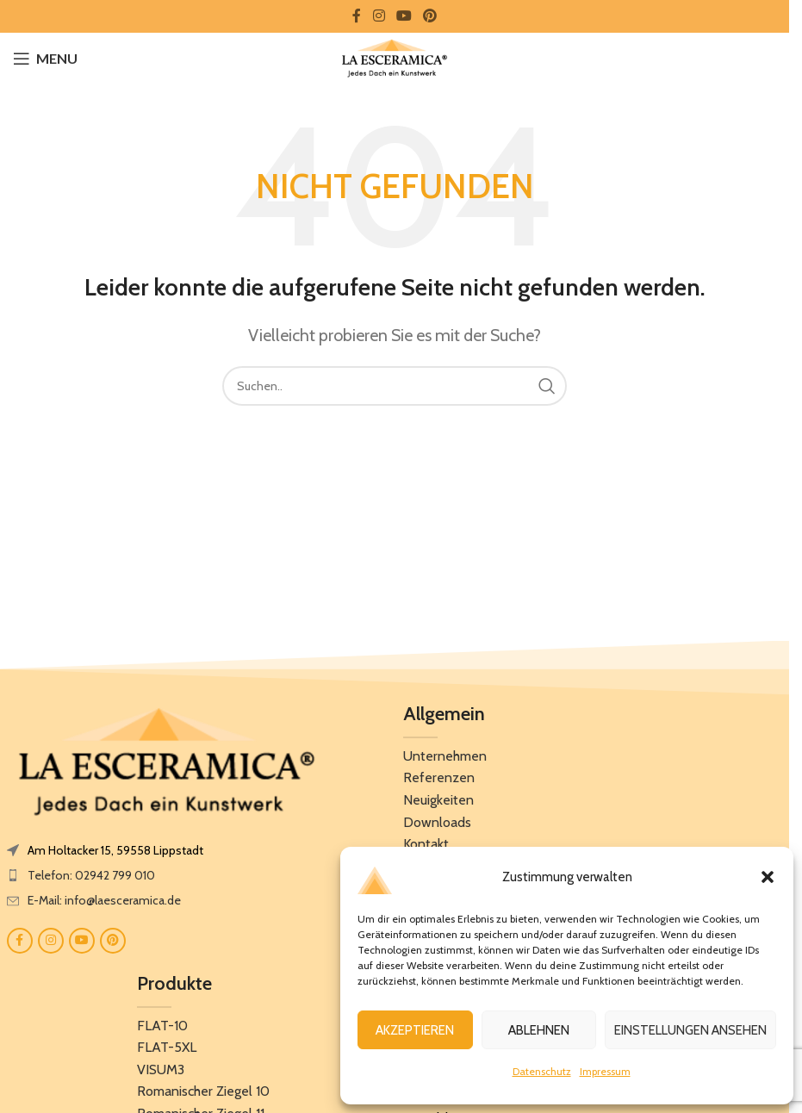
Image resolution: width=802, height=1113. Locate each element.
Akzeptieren (415, 1030)
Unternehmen (445, 756)
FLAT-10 (162, 1025)
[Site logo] (394, 56)
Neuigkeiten (438, 800)
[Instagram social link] (378, 16)
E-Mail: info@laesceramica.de (104, 900)
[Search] (394, 386)
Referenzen (439, 777)
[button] (767, 877)
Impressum (605, 1071)
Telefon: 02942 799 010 (91, 875)
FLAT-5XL (166, 1047)
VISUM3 (160, 1069)
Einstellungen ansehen (690, 1030)
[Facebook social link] (356, 16)
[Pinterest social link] (430, 16)
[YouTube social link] (403, 16)
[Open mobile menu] (45, 58)
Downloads (437, 822)
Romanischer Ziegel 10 (203, 1091)
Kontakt (426, 844)
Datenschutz (542, 1071)
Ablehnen (538, 1030)
